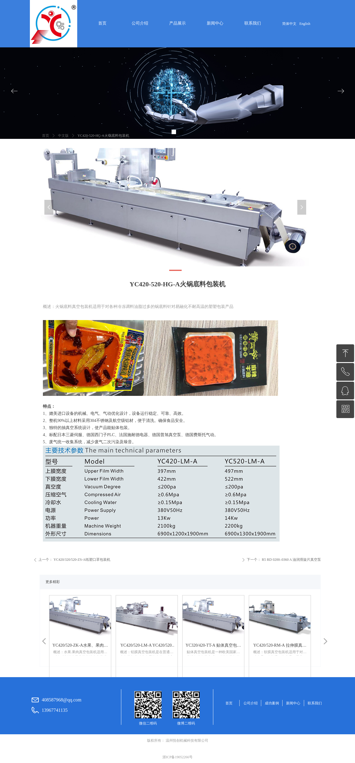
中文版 (63, 136)
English (304, 24)
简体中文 (289, 24)
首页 (45, 136)
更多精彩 (53, 582)
